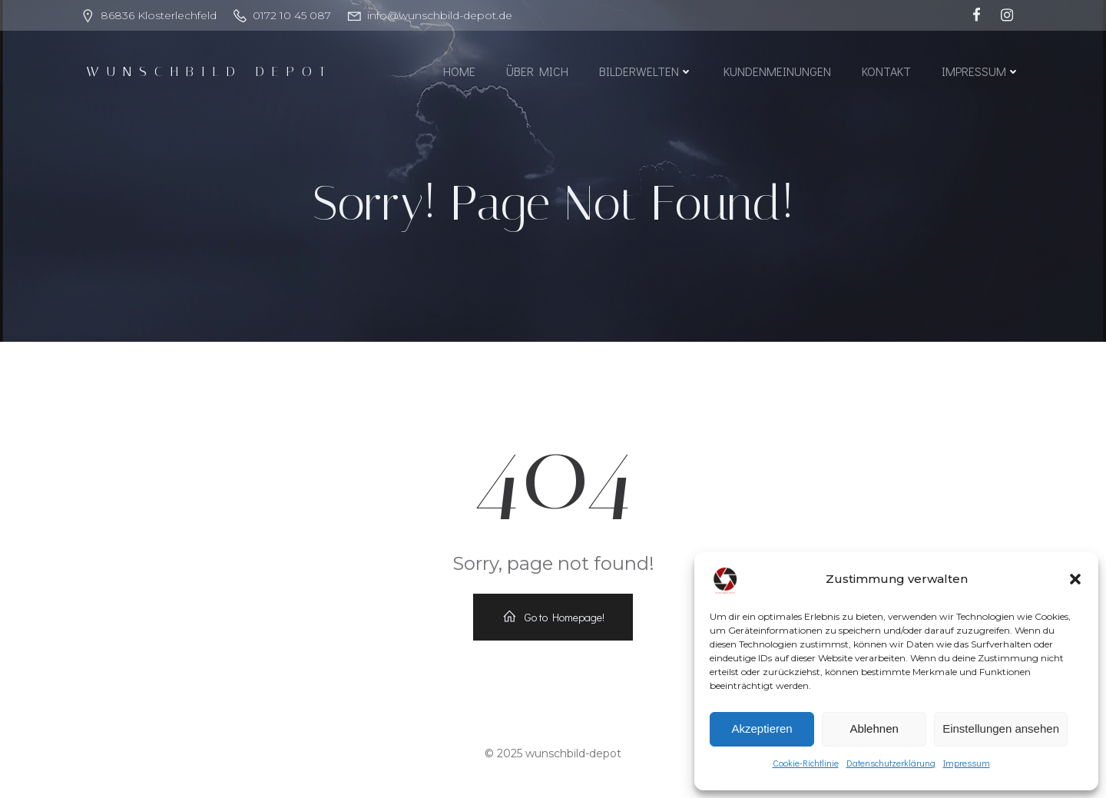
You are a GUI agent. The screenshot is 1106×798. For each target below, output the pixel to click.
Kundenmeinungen (777, 71)
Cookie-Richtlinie (806, 763)
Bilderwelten (646, 71)
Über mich (537, 71)
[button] (1075, 579)
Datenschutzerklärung (890, 763)
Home (459, 71)
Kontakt (886, 71)
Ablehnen (873, 728)
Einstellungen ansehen (1000, 728)
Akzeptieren (761, 728)
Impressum (966, 763)
